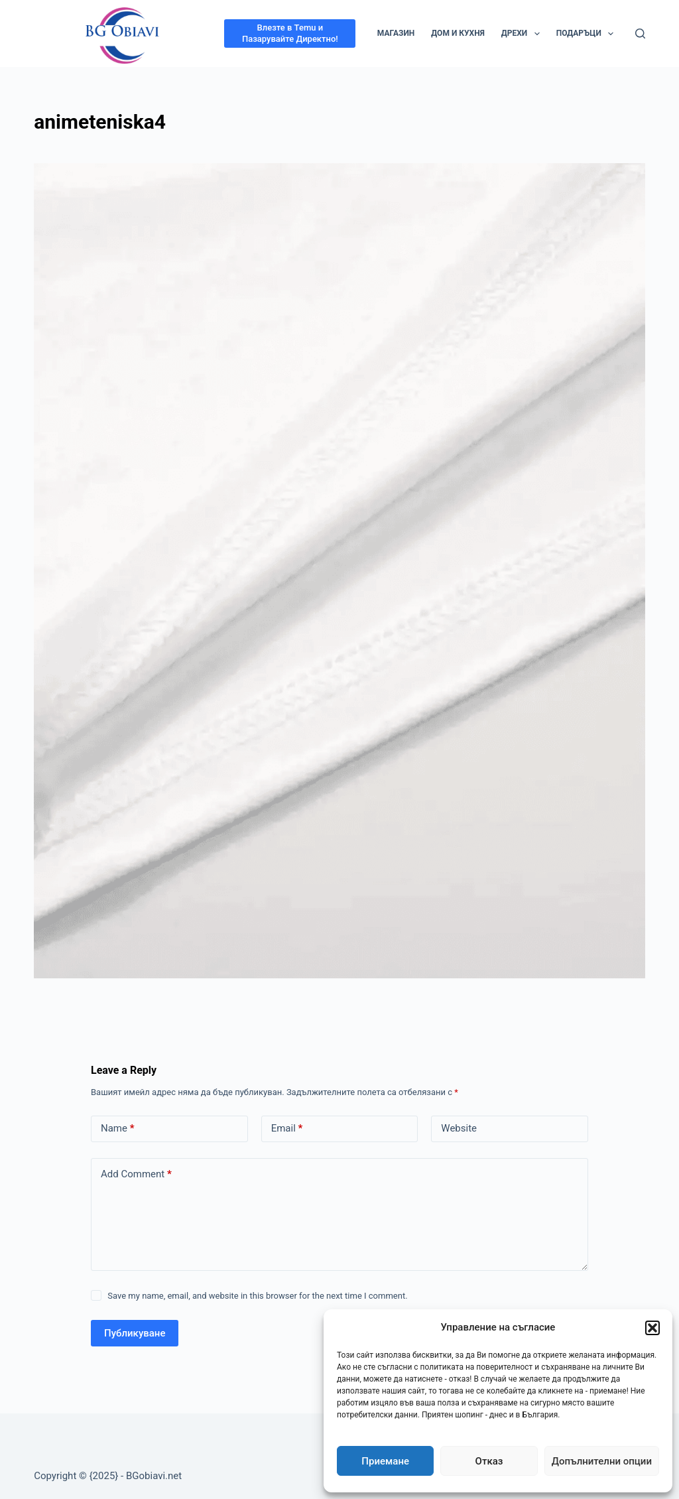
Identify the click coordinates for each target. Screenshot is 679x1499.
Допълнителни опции (602, 1461)
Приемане (385, 1461)
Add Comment (136, 1174)
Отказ (489, 1461)
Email (287, 1128)
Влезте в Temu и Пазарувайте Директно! (290, 33)
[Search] (640, 33)
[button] (652, 1328)
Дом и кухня (457, 33)
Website (459, 1128)
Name (118, 1128)
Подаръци (587, 34)
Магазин (396, 33)
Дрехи (523, 34)
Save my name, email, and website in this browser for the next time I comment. (257, 1296)
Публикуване (134, 1333)
